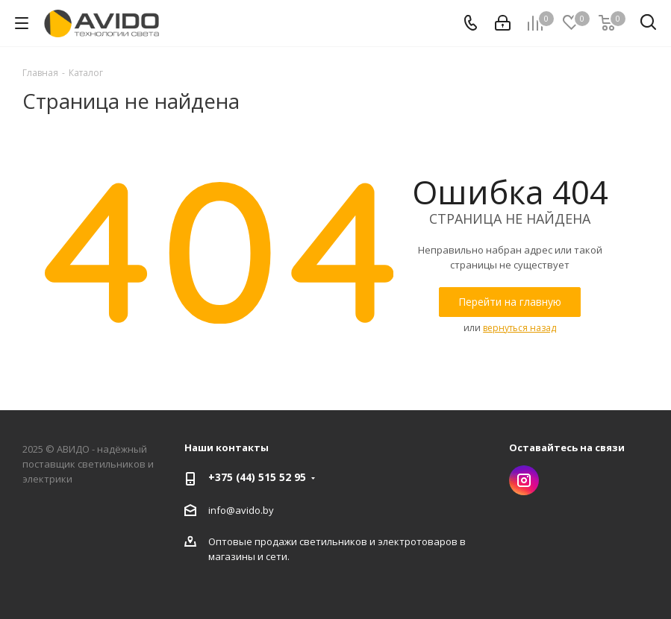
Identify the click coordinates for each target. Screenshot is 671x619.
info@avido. (235, 510)
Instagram (524, 480)
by (268, 510)
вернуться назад (519, 327)
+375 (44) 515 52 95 (257, 477)
